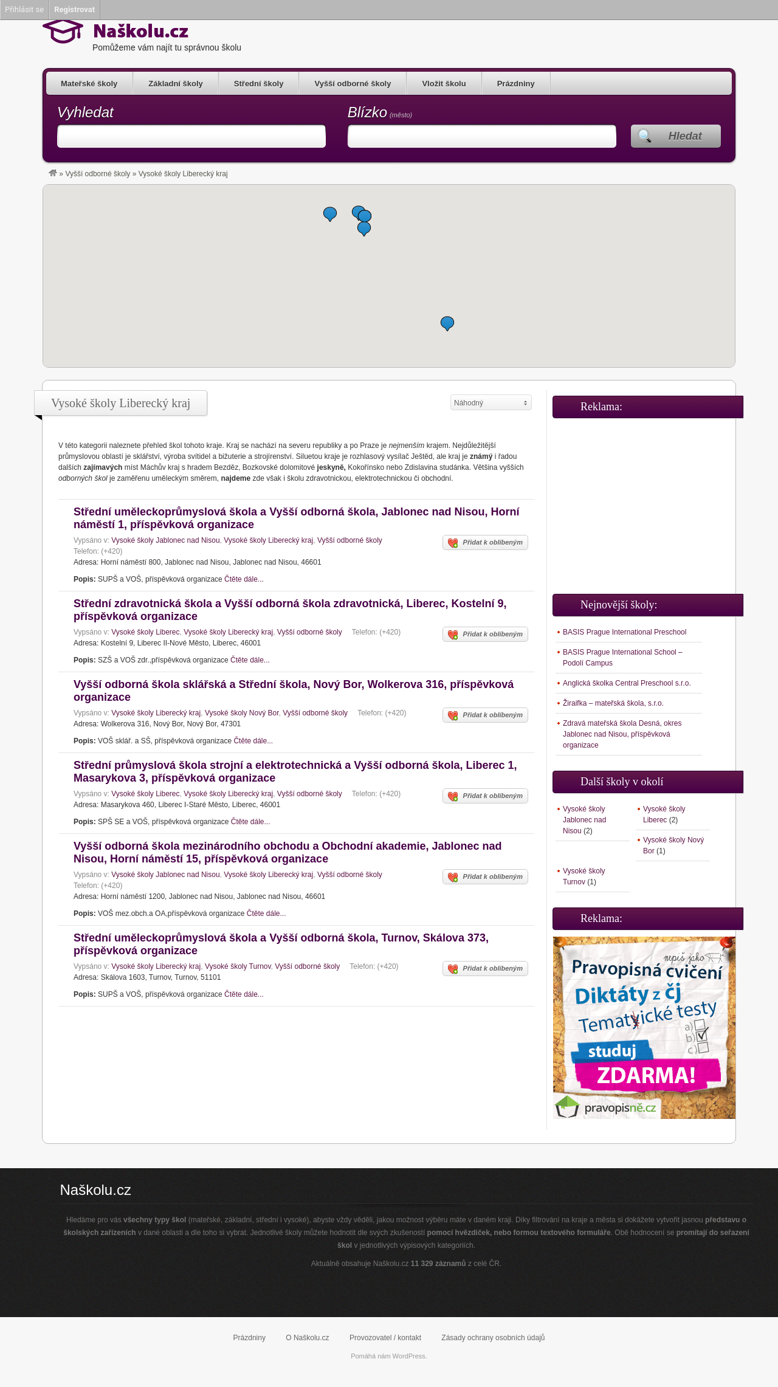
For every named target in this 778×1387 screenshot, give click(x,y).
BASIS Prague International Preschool (624, 632)
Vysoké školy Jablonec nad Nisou (165, 540)
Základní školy (175, 83)
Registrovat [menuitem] (74, 9)
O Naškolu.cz (307, 1338)
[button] (447, 323)
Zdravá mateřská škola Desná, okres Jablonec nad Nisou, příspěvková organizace (622, 734)
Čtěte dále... (244, 579)
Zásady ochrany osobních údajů (493, 1338)
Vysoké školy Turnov (238, 966)
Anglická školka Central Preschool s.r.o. (627, 683)
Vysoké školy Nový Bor (242, 713)
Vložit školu (444, 83)
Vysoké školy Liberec (145, 632)
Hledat (685, 136)
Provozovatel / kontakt (385, 1338)
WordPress (409, 1356)
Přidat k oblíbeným (485, 543)
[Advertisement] (644, 501)
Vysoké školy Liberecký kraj (268, 540)
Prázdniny (516, 83)
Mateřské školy (89, 83)
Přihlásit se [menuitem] (24, 9)
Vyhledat (85, 112)
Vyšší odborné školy (352, 83)
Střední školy (259, 83)
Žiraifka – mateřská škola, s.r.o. (613, 703)
